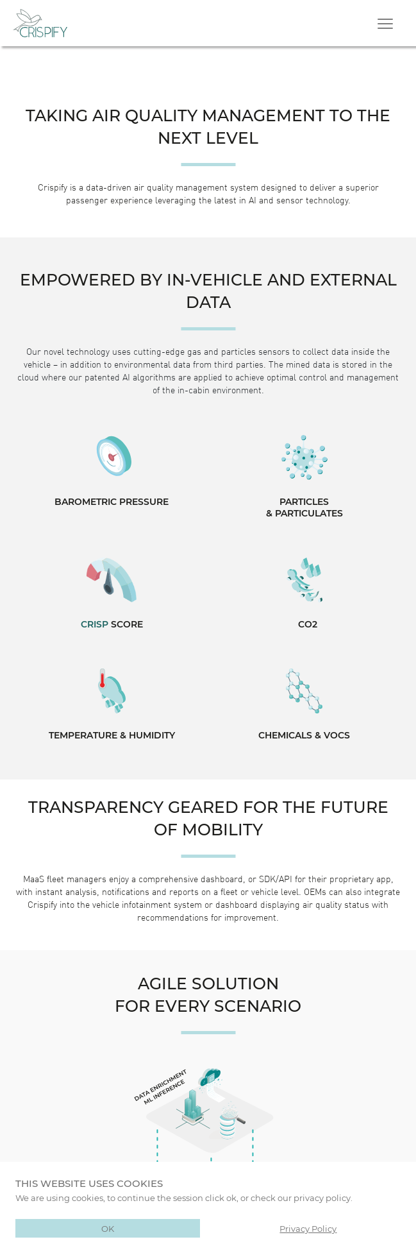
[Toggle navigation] (386, 23)
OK (107, 1228)
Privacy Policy (308, 1228)
